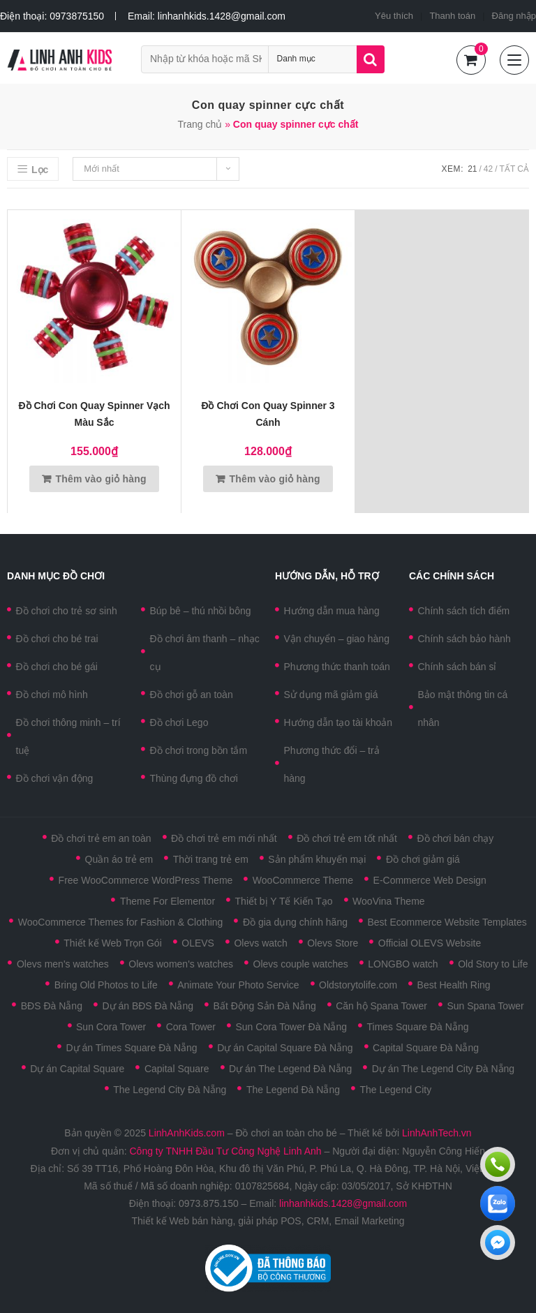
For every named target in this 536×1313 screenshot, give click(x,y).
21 (472, 169)
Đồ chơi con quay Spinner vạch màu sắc (94, 414)
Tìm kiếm (371, 59)
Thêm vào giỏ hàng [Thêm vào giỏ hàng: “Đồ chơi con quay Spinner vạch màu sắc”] (100, 478)
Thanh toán (452, 15)
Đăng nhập (514, 15)
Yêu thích (394, 15)
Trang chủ (200, 124)
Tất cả (514, 169)
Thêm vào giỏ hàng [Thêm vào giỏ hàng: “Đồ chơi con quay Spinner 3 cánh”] (274, 478)
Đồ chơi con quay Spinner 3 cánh (267, 414)
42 (488, 169)
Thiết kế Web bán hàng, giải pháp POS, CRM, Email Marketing (267, 1220)
